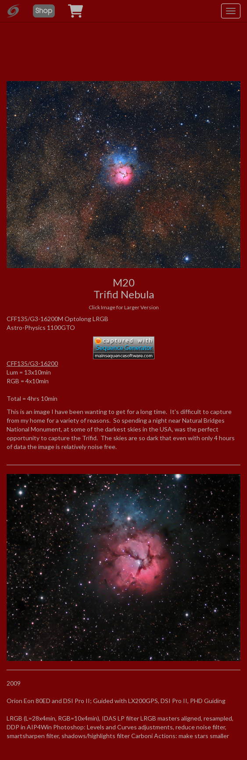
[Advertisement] (124, 35)
